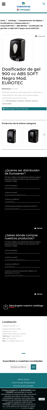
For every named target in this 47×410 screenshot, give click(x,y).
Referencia (6, 89)
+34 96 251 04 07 (16, 336)
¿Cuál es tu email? (11, 192)
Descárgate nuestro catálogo (26, 306)
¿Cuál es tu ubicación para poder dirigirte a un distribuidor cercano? (21, 272)
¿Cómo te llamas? (11, 185)
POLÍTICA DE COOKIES (12, 408)
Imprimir (41, 36)
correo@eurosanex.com (15, 341)
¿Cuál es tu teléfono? (12, 199)
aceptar (41, 399)
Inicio (3, 20)
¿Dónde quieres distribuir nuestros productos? (21, 206)
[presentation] (23, 221)
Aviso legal (23, 379)
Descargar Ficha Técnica (15, 109)
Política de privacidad (23, 383)
